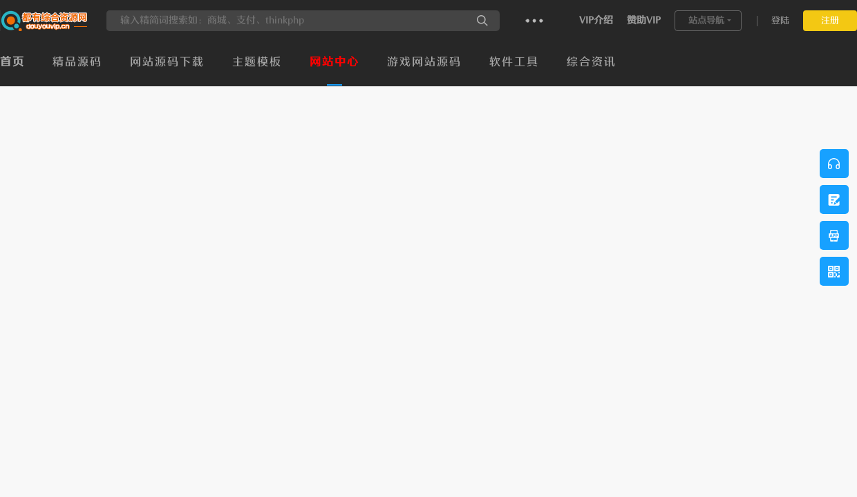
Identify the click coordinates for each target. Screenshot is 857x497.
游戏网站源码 (424, 62)
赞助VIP (644, 20)
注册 (830, 20)
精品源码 (77, 62)
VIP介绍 (596, 20)
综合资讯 (591, 62)
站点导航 (706, 20)
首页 (12, 62)
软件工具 (514, 62)
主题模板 (257, 62)
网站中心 (334, 62)
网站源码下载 (167, 62)
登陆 (780, 20)
